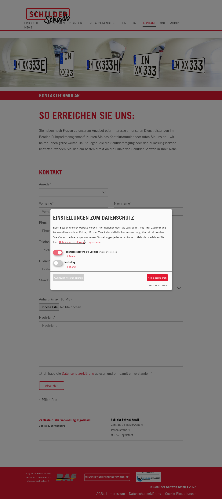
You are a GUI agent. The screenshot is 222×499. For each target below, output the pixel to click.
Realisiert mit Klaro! (158, 285)
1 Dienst (70, 256)
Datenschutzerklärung (72, 242)
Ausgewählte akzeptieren (68, 277)
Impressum (93, 242)
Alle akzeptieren (157, 277)
